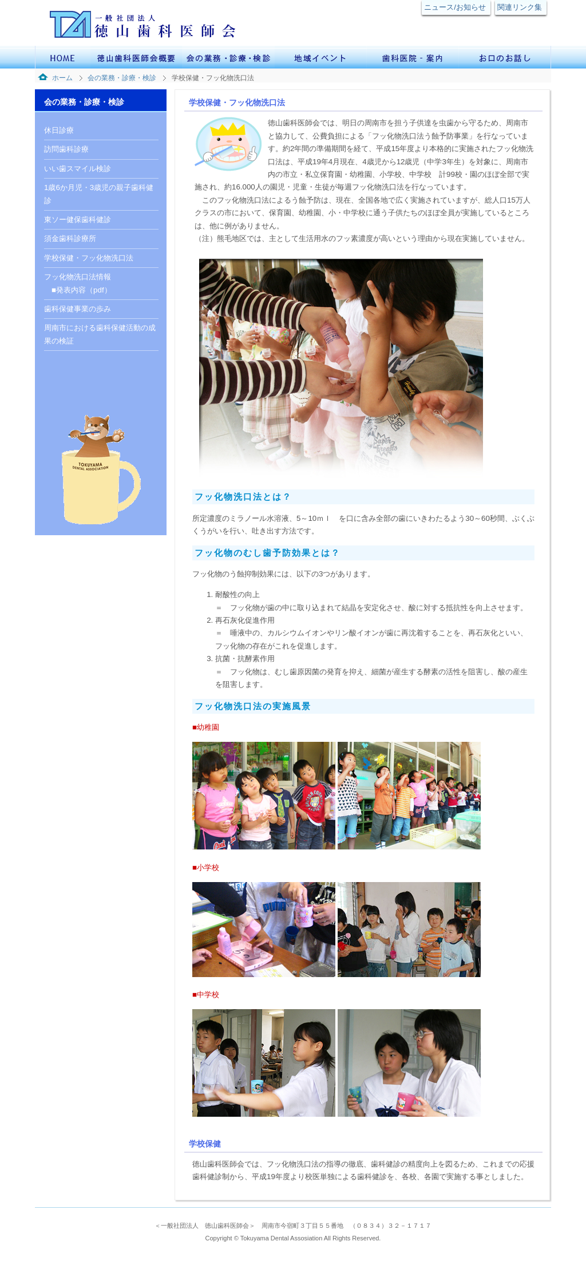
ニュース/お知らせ (455, 7)
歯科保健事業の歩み (77, 309)
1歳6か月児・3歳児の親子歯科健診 (98, 193)
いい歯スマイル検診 (77, 168)
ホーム (62, 78)
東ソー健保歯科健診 (77, 219)
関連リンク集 (519, 7)
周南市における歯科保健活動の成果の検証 (100, 334)
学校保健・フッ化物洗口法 (88, 258)
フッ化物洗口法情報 (77, 276)
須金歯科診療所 (70, 238)
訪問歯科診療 (66, 149)
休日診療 (59, 130)
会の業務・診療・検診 (122, 78)
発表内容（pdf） (84, 290)
